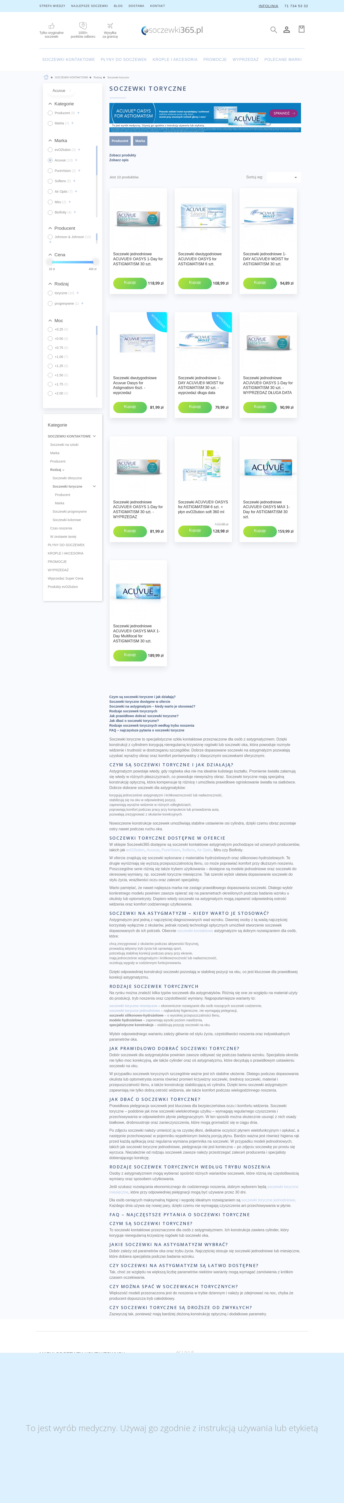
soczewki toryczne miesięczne (133, 951)
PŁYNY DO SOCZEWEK (124, 60)
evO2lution (135, 795)
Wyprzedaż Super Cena (65, 578)
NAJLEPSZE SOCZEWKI (89, 6)
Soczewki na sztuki (64, 445)
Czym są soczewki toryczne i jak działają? (142, 642)
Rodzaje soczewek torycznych (133, 656)
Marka (54, 453)
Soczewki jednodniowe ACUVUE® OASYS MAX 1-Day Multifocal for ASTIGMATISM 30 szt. (136, 592)
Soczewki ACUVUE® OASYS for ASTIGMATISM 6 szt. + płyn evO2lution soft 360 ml (203, 479)
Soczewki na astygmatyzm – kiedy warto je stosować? (152, 651)
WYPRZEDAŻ (246, 60)
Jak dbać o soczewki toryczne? (134, 666)
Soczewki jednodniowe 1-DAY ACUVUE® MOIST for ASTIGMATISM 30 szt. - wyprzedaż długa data (201, 371)
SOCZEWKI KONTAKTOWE (68, 60)
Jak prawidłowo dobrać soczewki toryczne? (144, 661)
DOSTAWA (136, 6)
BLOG (118, 6)
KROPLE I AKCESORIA (175, 60)
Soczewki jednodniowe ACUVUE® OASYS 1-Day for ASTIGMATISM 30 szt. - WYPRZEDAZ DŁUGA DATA (268, 371)
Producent (57, 461)
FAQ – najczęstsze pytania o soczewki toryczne (146, 675)
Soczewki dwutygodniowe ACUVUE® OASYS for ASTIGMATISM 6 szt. (200, 259)
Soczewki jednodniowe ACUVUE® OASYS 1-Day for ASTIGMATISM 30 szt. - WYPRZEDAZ (138, 481)
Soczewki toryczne (67, 486)
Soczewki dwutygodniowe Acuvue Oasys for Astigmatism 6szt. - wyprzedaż (135, 371)
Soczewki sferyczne (67, 478)
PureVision (170, 795)
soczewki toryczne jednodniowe (134, 956)
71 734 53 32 (296, 6)
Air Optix (204, 795)
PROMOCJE (215, 60)
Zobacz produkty (122, 155)
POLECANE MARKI (283, 60)
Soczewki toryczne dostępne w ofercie (139, 647)
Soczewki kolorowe (67, 520)
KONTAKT (157, 6)
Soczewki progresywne (70, 511)
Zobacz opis (119, 160)
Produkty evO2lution (63, 587)
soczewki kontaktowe (195, 876)
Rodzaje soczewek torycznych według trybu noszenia (151, 670)
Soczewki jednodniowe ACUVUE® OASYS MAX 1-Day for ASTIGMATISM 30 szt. (266, 481)
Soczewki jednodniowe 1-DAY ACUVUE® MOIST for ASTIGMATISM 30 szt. (266, 259)
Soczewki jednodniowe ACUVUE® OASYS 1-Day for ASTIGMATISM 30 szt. (138, 259)
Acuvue (153, 795)
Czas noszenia (61, 528)
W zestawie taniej (63, 536)
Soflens (188, 795)
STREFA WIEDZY (52, 6)
